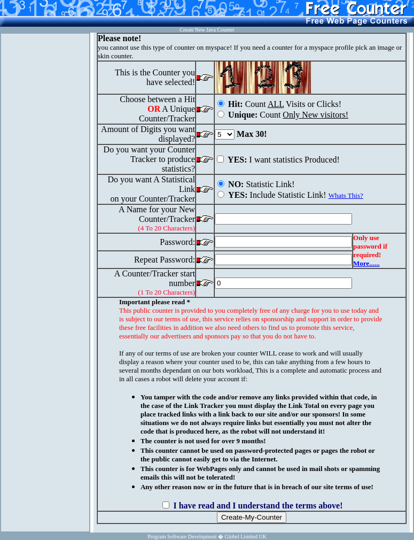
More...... (366, 263)
